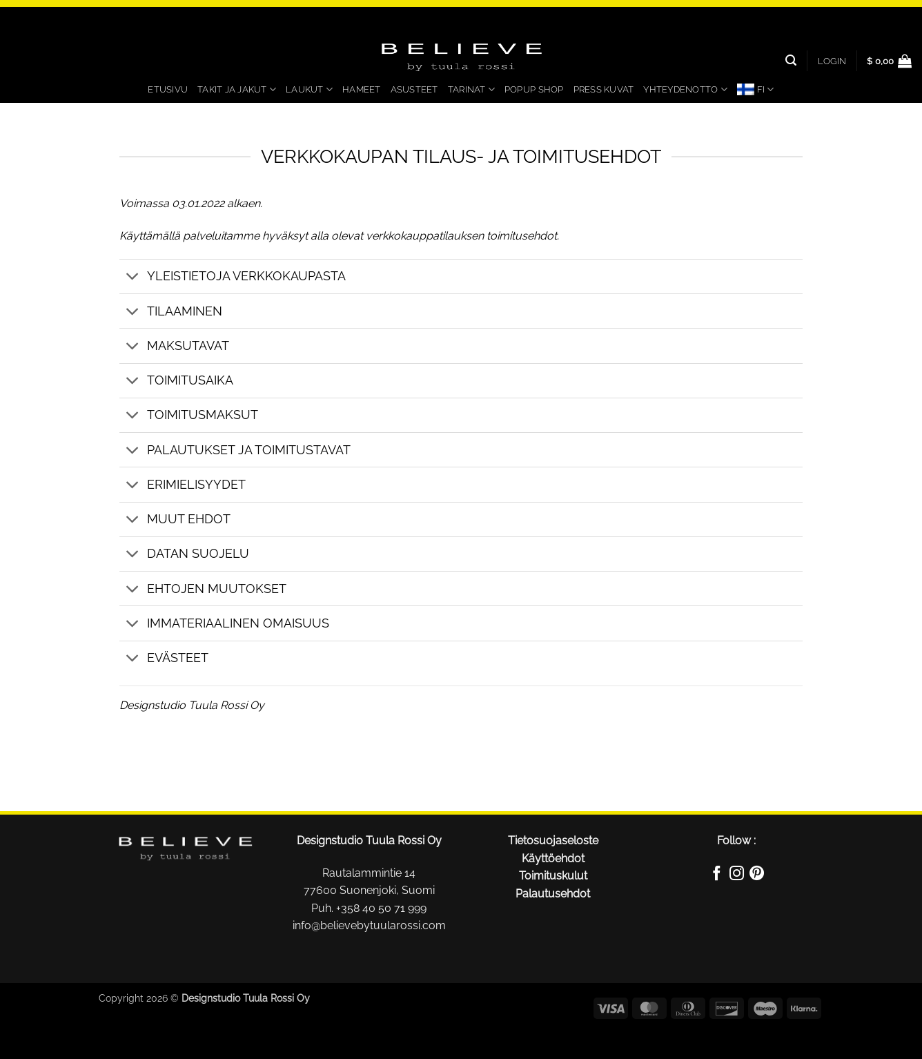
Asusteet (414, 89)
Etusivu (168, 89)
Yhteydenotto (685, 89)
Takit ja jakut (236, 89)
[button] (832, 60)
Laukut (309, 89)
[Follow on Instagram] (736, 875)
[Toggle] (132, 278)
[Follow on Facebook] (716, 875)
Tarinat (471, 89)
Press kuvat (603, 89)
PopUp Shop (534, 89)
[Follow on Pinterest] (756, 875)
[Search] (790, 60)
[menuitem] (755, 89)
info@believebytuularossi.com (369, 925)
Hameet (361, 89)
